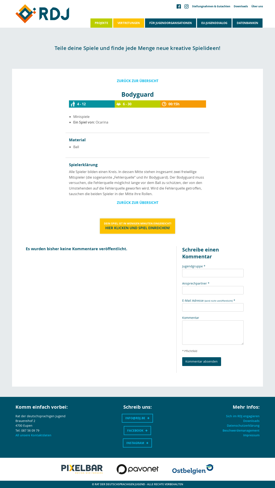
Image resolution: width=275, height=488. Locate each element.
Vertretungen (129, 23)
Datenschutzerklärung (243, 425)
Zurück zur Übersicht (137, 80)
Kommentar (190, 318)
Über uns (257, 6)
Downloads (241, 6)
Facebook (135, 430)
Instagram (135, 443)
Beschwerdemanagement (241, 430)
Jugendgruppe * (193, 266)
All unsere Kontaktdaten (33, 435)
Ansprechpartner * (195, 283)
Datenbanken (247, 23)
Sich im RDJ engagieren (243, 416)
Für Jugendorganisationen (170, 23)
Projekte (101, 23)
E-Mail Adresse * (208, 300)
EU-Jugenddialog (214, 23)
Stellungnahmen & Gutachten (211, 6)
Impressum (251, 435)
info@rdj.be (135, 418)
